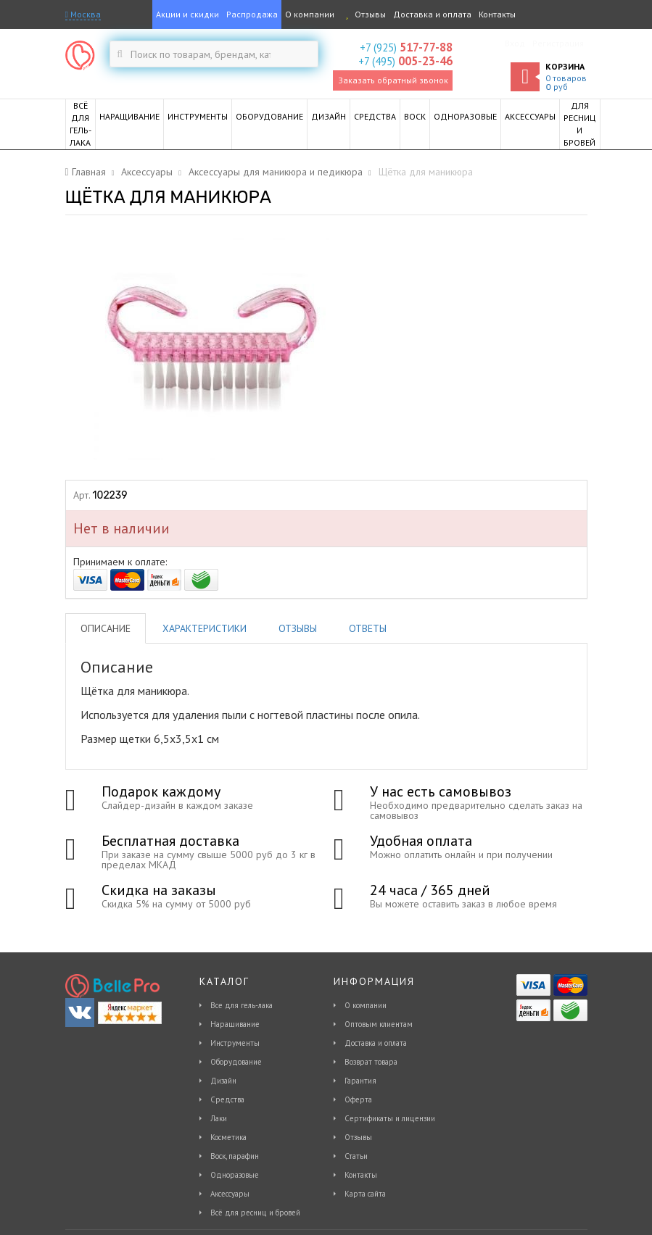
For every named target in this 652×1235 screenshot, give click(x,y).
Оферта (358, 1099)
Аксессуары (229, 1194)
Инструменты (235, 1043)
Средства (227, 1099)
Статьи (356, 1156)
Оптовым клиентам (378, 1024)
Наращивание (235, 1024)
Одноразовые (234, 1175)
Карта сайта (365, 1194)
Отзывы (364, 14)
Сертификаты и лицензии (389, 1118)
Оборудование (236, 1062)
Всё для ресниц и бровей (255, 1212)
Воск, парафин (234, 1156)
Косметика (228, 1137)
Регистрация (558, 43)
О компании (309, 14)
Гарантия (360, 1081)
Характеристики (204, 628)
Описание (106, 628)
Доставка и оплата (432, 14)
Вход (515, 43)
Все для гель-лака (241, 1005)
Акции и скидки (187, 14)
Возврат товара (370, 1062)
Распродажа (252, 14)
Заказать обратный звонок (393, 80)
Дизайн (223, 1081)
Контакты (497, 14)
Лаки (218, 1118)
